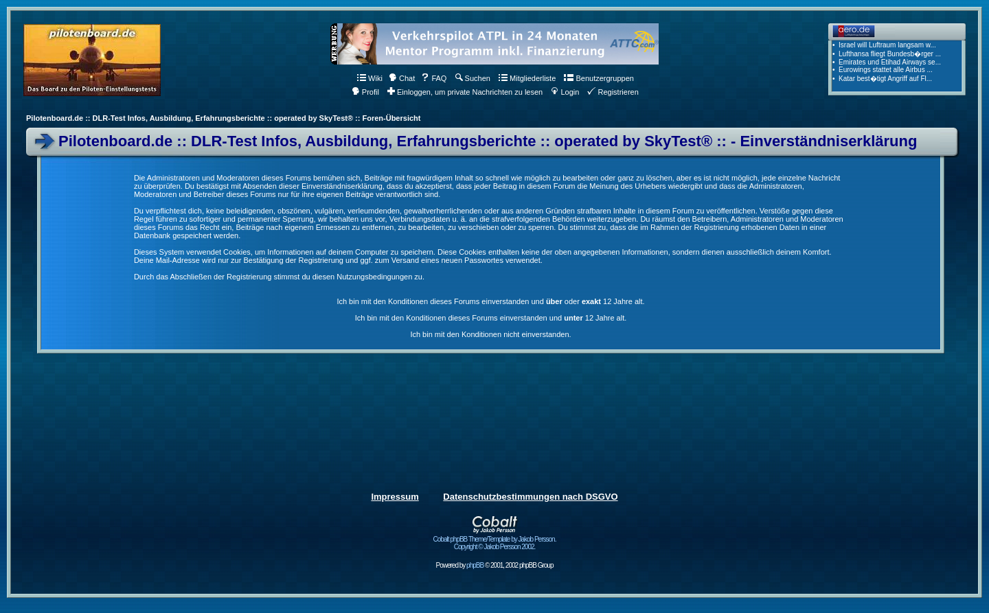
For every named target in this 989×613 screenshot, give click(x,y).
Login (565, 92)
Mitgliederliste (527, 78)
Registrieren (612, 92)
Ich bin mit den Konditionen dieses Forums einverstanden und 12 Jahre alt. (491, 318)
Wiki (370, 78)
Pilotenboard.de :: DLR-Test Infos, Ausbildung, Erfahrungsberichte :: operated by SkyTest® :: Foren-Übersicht (223, 118)
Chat (402, 78)
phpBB (475, 565)
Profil (365, 92)
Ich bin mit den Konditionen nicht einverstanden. (490, 334)
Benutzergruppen (598, 78)
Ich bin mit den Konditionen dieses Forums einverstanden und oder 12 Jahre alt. (490, 301)
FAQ (433, 78)
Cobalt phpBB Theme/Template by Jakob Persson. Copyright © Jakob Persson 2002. (494, 540)
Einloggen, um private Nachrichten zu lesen (465, 92)
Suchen (472, 78)
